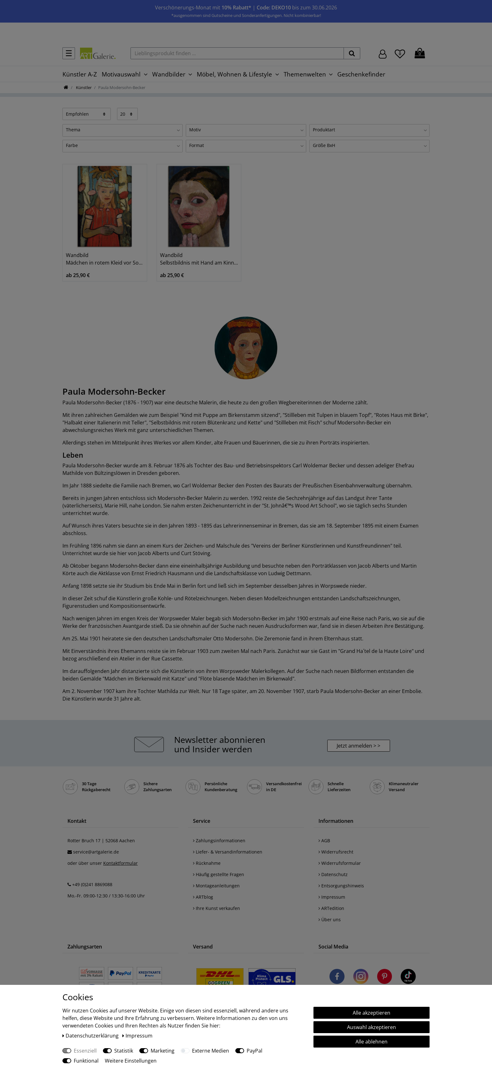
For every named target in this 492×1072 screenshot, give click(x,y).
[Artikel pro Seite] (127, 114)
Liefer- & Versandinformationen (227, 852)
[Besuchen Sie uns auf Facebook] (337, 977)
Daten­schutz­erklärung (91, 1035)
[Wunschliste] (400, 53)
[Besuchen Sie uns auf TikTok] (408, 977)
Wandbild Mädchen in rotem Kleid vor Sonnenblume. (105, 259)
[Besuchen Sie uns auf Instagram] (360, 977)
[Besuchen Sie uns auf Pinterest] (384, 977)
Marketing (162, 1050)
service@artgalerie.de (96, 852)
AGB (324, 840)
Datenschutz (333, 874)
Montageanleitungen (216, 886)
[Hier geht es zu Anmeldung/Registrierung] (382, 53)
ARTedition (331, 908)
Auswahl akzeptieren (371, 1027)
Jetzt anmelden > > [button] (358, 745)
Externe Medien (210, 1050)
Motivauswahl (121, 74)
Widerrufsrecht (335, 852)
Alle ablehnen (372, 1041)
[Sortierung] (86, 114)
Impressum (331, 897)
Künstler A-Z (79, 74)
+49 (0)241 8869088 (92, 884)
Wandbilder (168, 74)
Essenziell (85, 1050)
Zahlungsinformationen (219, 840)
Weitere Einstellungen (131, 1060)
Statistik (123, 1050)
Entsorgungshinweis (341, 886)
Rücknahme (207, 863)
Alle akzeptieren (371, 1012)
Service (201, 820)
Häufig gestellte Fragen (218, 874)
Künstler (83, 87)
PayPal (254, 1050)
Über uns (329, 919)
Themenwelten (305, 74)
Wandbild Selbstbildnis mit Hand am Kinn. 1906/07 (199, 259)
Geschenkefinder (361, 74)
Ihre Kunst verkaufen (216, 908)
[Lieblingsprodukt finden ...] (237, 53)
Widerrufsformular (339, 863)
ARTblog (203, 897)
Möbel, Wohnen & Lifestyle (234, 74)
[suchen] (352, 53)
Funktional (86, 1060)
